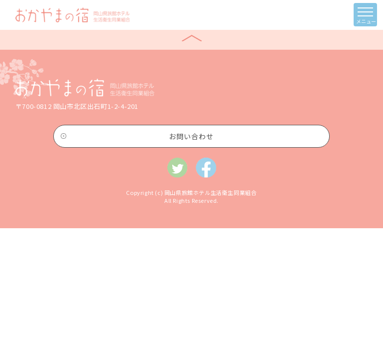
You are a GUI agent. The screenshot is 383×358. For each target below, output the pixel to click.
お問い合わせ (191, 136)
